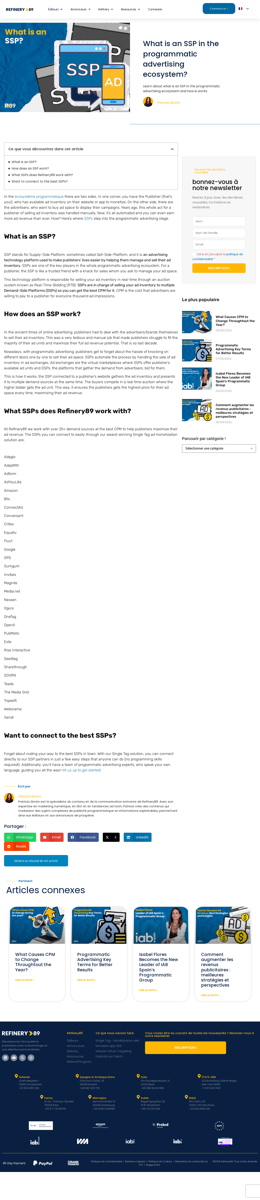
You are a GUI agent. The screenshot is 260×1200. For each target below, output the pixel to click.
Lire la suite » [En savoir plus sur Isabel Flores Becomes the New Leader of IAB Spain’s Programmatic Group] (148, 990)
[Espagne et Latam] (77, 1076)
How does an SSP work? (30, 168)
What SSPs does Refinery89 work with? (42, 175)
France (48, 1098)
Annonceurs (80, 9)
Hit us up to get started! (81, 770)
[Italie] (138, 1076)
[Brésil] (186, 1097)
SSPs (88, 218)
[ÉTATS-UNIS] (199, 1076)
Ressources (130, 9)
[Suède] (138, 1097)
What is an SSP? (24, 162)
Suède (145, 1098)
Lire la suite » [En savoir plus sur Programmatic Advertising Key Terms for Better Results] (86, 980)
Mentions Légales (135, 1161)
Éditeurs (55, 9)
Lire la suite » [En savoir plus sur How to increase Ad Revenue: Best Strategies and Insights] (210, 995)
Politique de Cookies (160, 1161)
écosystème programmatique (39, 196)
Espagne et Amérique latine (97, 1077)
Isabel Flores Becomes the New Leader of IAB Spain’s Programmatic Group (233, 379)
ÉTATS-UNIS (209, 1077)
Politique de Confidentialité (106, 1161)
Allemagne (99, 1098)
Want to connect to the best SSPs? (40, 181)
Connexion (155, 9)
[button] (172, 149)
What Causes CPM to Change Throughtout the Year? (235, 320)
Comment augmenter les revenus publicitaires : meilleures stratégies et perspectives (235, 411)
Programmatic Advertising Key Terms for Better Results (233, 349)
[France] (42, 1097)
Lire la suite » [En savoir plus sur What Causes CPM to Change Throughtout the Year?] (24, 980)
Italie (144, 1077)
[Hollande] (16, 1076)
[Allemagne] (90, 1097)
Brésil (192, 1098)
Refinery (105, 9)
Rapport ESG (153, 1164)
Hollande (24, 1077)
